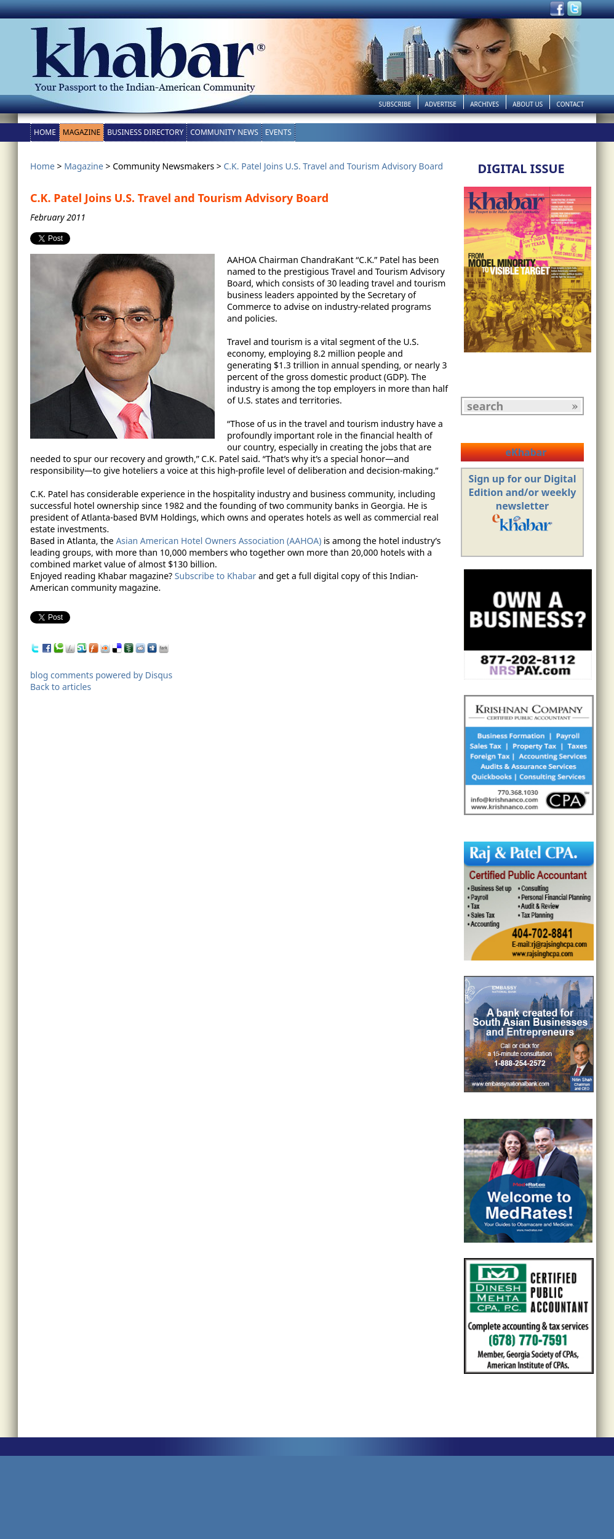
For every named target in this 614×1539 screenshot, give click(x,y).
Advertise (441, 104)
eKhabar (525, 452)
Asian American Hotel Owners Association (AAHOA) (218, 540)
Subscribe (394, 104)
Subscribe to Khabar (216, 576)
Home (45, 132)
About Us (527, 104)
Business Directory (145, 132)
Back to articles (60, 686)
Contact (570, 104)
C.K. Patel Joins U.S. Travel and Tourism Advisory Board (334, 166)
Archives (484, 104)
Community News (224, 132)
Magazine (81, 132)
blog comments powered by (101, 675)
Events (278, 132)
